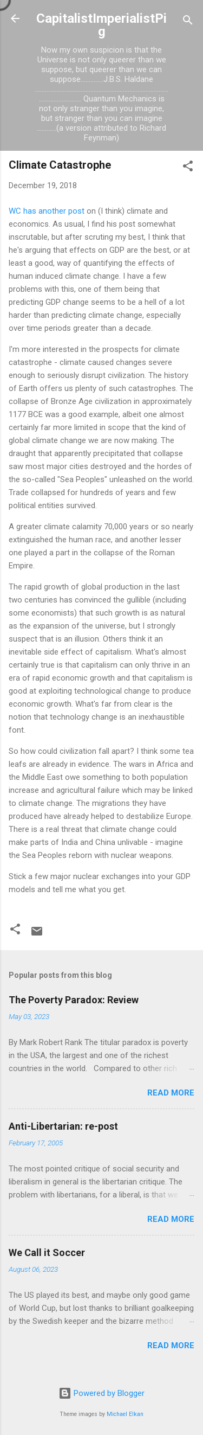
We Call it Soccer (47, 1252)
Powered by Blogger (101, 1393)
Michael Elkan (125, 1414)
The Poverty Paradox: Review (74, 999)
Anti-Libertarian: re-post (63, 1126)
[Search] (187, 22)
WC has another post (46, 211)
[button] (187, 167)
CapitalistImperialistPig (101, 25)
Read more (170, 1093)
